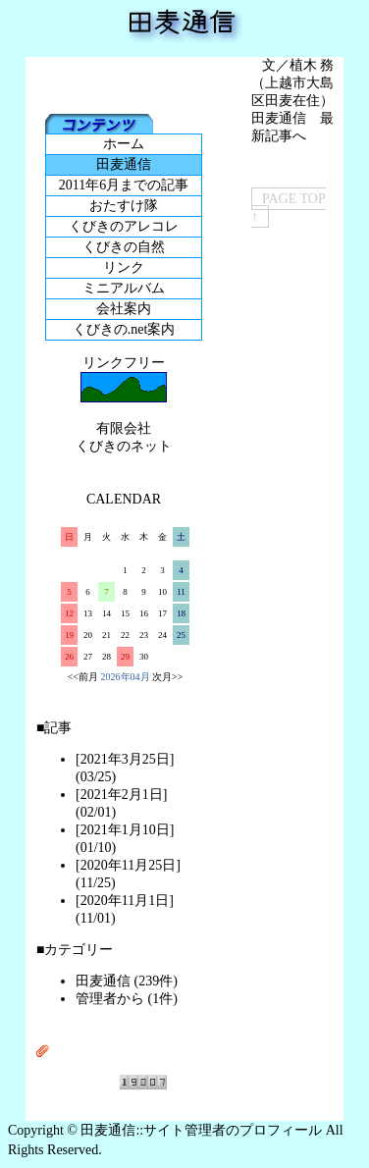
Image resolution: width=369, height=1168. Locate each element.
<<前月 (83, 676)
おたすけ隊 (123, 205)
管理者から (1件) (127, 998)
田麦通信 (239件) (127, 981)
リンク (123, 267)
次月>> (167, 676)
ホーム (123, 143)
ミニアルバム (123, 288)
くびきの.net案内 (124, 329)
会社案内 (123, 308)
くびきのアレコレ (124, 226)
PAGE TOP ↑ (288, 207)
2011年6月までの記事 (123, 185)
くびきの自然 (123, 246)
